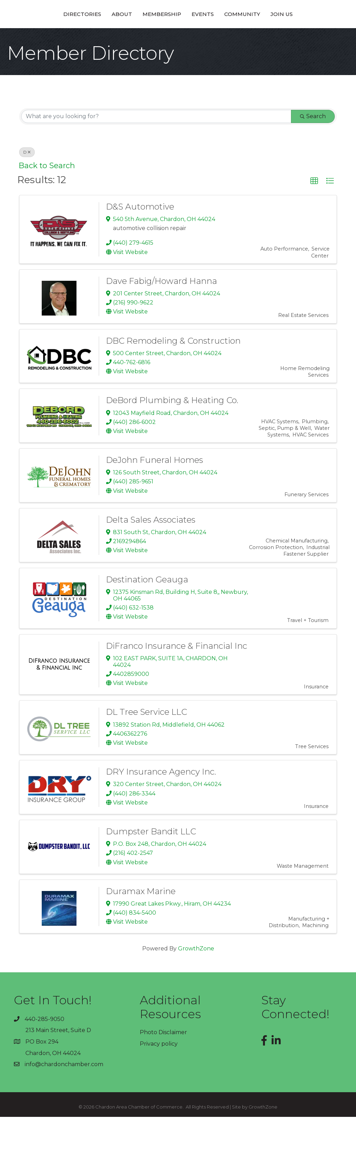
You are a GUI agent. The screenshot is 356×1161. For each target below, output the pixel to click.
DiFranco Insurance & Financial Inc (176, 690)
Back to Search (47, 209)
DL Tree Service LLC (146, 756)
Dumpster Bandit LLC (151, 875)
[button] (314, 225)
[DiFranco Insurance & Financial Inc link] (59, 708)
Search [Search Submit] (313, 160)
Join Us (330, 35)
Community (291, 35)
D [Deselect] (27, 196)
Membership (113, 35)
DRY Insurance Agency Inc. (161, 816)
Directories (33, 35)
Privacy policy (159, 1088)
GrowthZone (196, 992)
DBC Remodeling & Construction (173, 385)
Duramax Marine (141, 935)
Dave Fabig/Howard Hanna (161, 325)
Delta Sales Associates (150, 564)
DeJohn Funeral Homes (154, 504)
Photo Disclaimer (163, 1076)
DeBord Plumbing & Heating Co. (172, 444)
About (73, 35)
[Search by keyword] (156, 160)
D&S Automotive (140, 251)
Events (251, 35)
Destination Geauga (147, 624)
